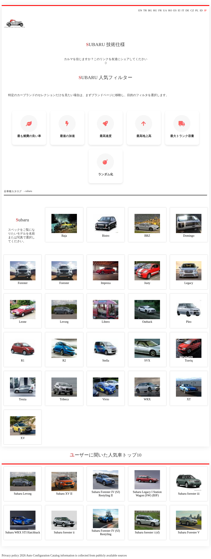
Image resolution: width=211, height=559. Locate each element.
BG (150, 10)
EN (140, 10)
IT (183, 10)
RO (170, 10)
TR (145, 10)
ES (175, 10)
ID (201, 10)
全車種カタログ (13, 191)
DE (187, 10)
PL (196, 10)
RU (155, 10)
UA (165, 10)
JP (205, 10)
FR (160, 10)
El (179, 10)
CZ (192, 10)
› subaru (28, 191)
